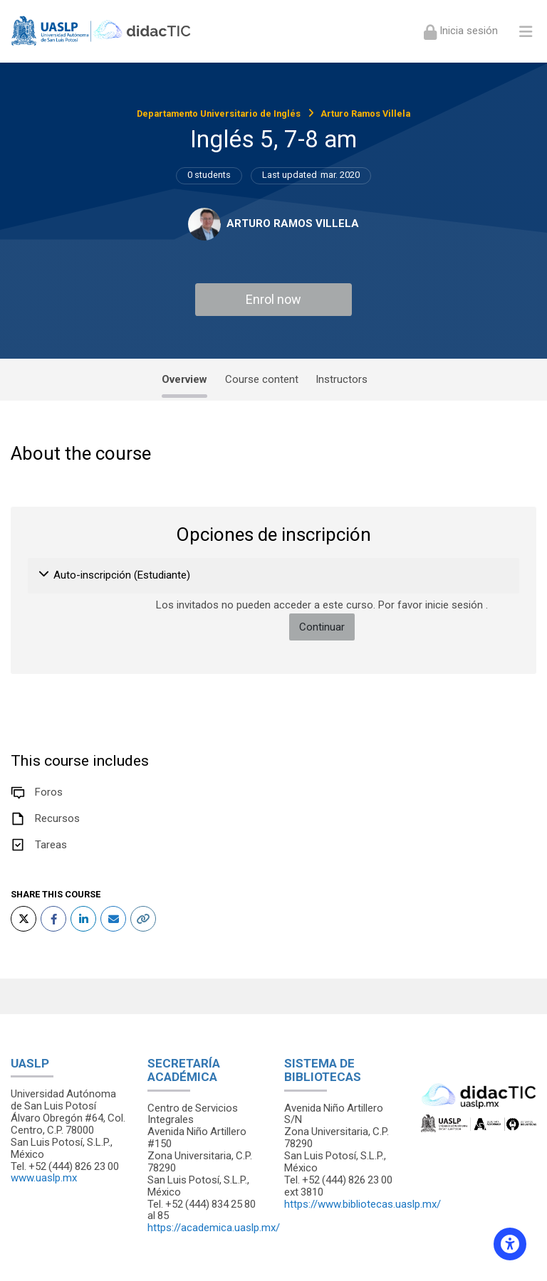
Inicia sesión (467, 30)
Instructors (342, 379)
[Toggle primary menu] (525, 31)
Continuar (322, 627)
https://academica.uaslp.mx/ (213, 1227)
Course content (261, 379)
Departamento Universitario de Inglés (219, 113)
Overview (184, 379)
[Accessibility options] (510, 1244)
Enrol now (273, 299)
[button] (44, 576)
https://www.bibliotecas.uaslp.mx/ (362, 1204)
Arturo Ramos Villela (365, 113)
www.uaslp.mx (44, 1177)
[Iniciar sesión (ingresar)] (461, 31)
